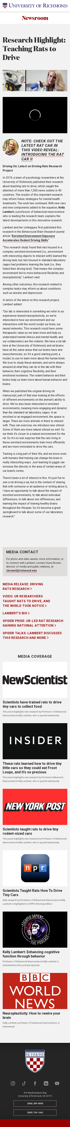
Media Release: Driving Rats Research (23, 586)
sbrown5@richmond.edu (21, 570)
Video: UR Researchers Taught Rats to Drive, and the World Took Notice (26, 601)
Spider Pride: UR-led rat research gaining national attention (33, 623)
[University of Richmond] (35, 6)
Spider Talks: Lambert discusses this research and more (32, 635)
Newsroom (35, 17)
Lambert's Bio (15, 613)
